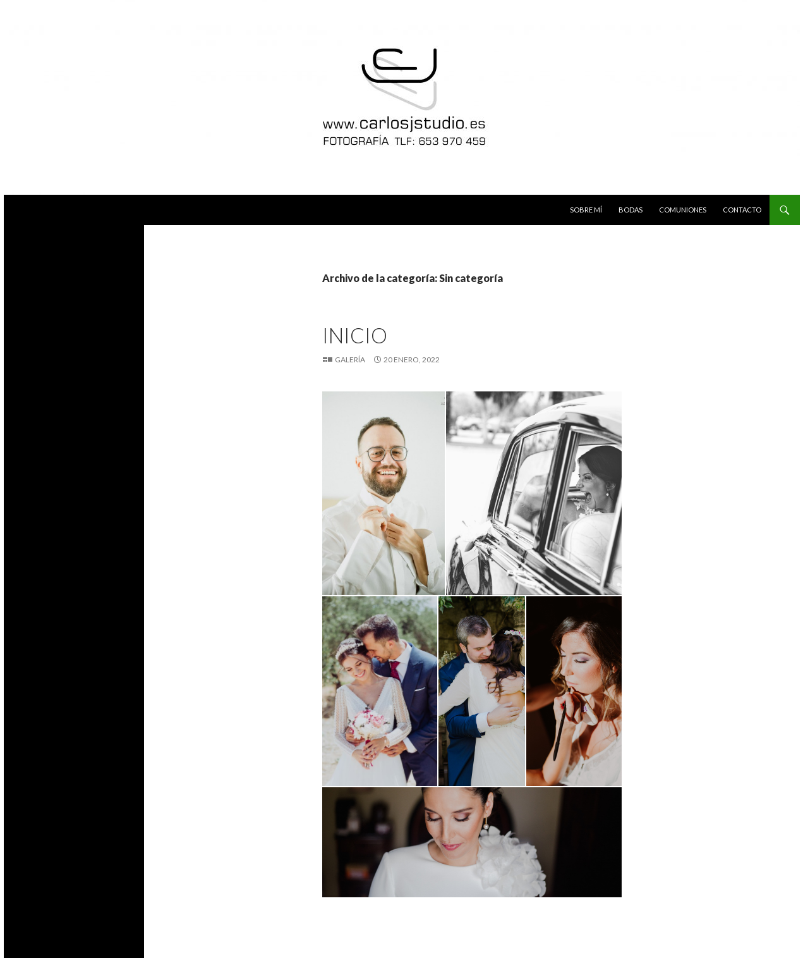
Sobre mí (586, 210)
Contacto (742, 210)
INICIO (354, 335)
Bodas (631, 210)
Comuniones (682, 210)
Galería (350, 359)
